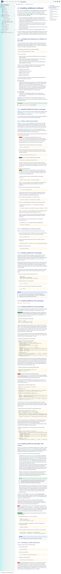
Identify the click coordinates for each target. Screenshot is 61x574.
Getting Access (4, 11)
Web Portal (4, 23)
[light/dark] (55, 1)
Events (16, 1)
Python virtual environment (23, 123)
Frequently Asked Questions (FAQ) (7, 32)
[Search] (54, 1)
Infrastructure (4, 9)
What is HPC (4, 8)
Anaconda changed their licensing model (29, 455)
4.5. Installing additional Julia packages (54, 17)
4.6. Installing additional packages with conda (53, 19)
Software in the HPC (6, 15)
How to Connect (5, 12)
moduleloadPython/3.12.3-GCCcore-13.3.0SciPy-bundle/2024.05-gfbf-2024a (33, 243)
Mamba (39, 502)
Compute (3, 6)
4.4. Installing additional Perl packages (54, 15)
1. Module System (5, 17)
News (13, 1)
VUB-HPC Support (34, 14)
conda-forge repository (38, 451)
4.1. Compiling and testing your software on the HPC (55, 7)
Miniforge (44, 502)
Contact (9, 1)
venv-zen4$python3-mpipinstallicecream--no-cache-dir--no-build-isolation (33, 208)
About (7, 1)
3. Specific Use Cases (6, 20)
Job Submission (5, 14)
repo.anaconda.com (34, 458)
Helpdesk (20, 97)
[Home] (16, 4)
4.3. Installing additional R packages (53, 12)
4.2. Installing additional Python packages (54, 10)
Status (19, 1)
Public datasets (4, 26)
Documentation (23, 1)
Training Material (5, 29)
